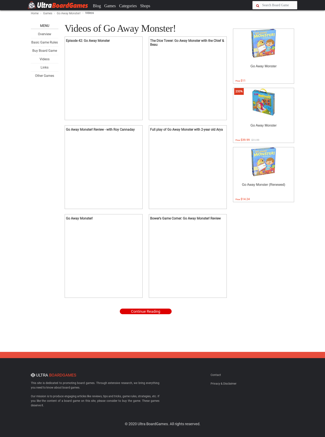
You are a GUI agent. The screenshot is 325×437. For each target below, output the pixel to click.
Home (35, 13)
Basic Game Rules (44, 42)
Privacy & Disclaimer (223, 383)
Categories (128, 6)
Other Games (44, 76)
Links (45, 67)
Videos (45, 59)
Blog (97, 6)
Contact (216, 375)
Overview (44, 34)
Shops (145, 6)
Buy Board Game (44, 51)
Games (110, 6)
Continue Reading (145, 311)
